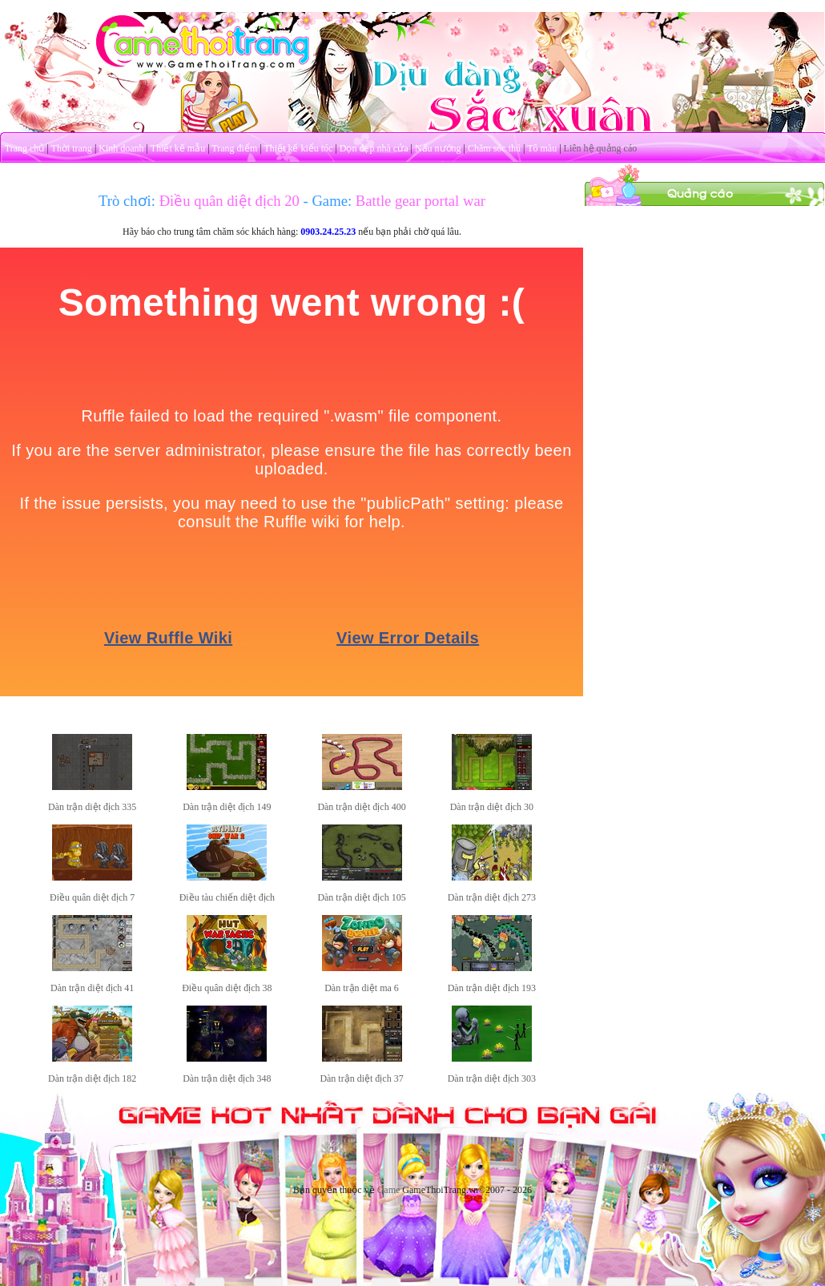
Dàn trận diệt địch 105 (361, 897)
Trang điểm (234, 148)
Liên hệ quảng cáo (601, 148)
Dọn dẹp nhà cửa (374, 148)
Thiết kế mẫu (178, 148)
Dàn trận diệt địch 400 (361, 806)
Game (388, 1189)
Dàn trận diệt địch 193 (492, 988)
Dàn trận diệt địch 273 (492, 897)
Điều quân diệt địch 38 (227, 988)
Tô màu (542, 148)
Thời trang (71, 148)
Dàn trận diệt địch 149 (227, 806)
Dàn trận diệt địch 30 (491, 806)
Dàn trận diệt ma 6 (361, 988)
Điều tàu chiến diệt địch (227, 897)
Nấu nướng (438, 148)
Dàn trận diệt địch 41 (92, 988)
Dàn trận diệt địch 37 (361, 1078)
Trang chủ (25, 148)
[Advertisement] (705, 307)
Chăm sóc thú (494, 148)
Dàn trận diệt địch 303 (492, 1078)
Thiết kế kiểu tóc (298, 148)
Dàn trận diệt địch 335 (92, 806)
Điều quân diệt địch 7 (92, 897)
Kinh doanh (121, 148)
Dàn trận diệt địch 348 (227, 1078)
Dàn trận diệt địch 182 (92, 1078)
